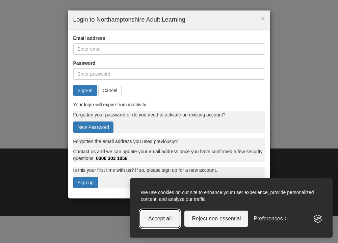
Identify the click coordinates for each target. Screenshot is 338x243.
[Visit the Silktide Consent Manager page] (318, 219)
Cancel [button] (110, 90)
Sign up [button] (86, 182)
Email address (89, 38)
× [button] (263, 18)
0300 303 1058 (111, 158)
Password (84, 63)
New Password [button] (93, 127)
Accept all (160, 218)
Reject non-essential (216, 218)
